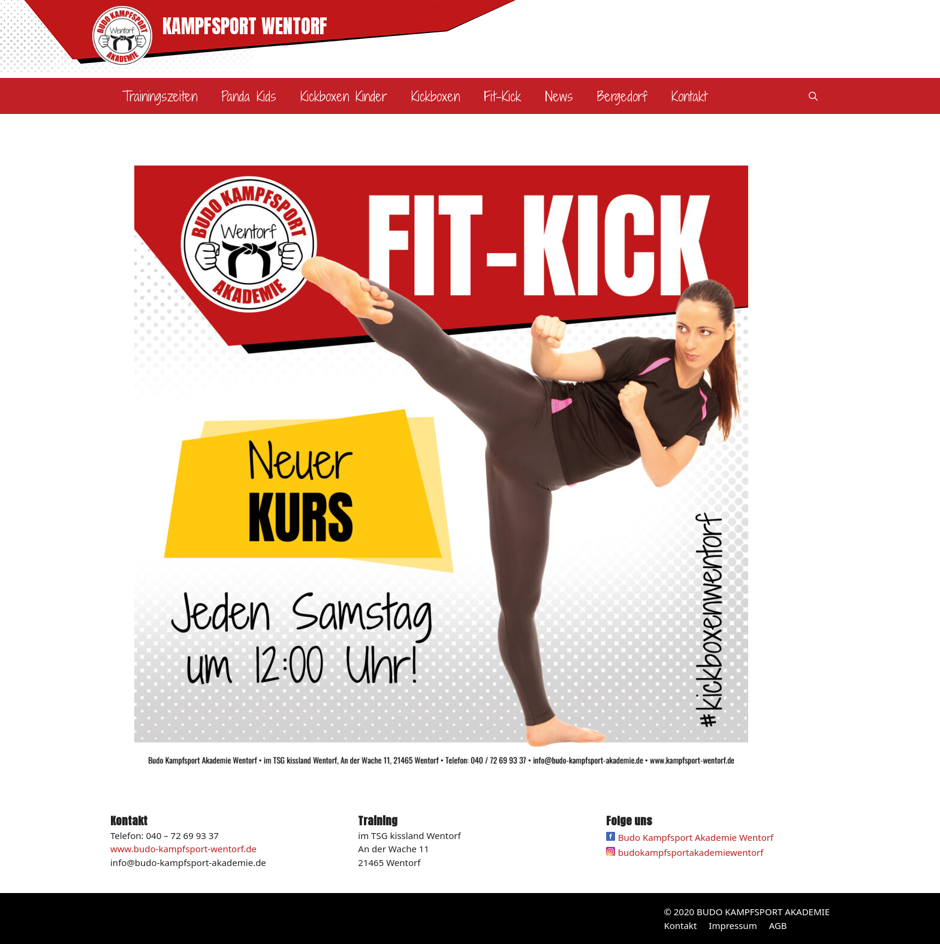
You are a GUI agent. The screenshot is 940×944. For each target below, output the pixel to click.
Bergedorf (622, 96)
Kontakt (689, 96)
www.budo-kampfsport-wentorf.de (183, 849)
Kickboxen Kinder (343, 96)
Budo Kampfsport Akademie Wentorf (690, 837)
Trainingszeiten (159, 96)
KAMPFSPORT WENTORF (244, 26)
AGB (778, 925)
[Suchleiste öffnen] (813, 96)
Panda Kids (248, 96)
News (559, 96)
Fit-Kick (502, 96)
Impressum (733, 925)
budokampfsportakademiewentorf (691, 852)
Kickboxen (435, 96)
